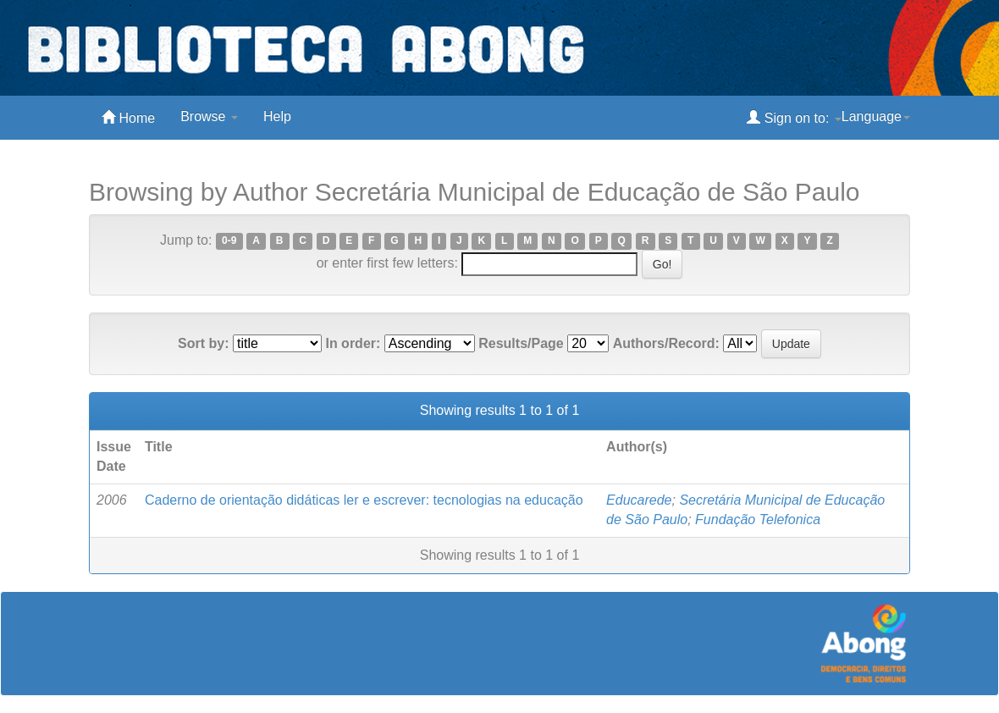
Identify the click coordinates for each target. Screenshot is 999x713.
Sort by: (203, 343)
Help (277, 116)
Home (128, 117)
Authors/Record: (666, 343)
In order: (352, 343)
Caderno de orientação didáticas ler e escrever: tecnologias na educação (364, 500)
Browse (209, 116)
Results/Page (520, 343)
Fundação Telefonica (757, 519)
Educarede (638, 500)
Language (876, 116)
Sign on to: (794, 117)
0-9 (229, 241)
